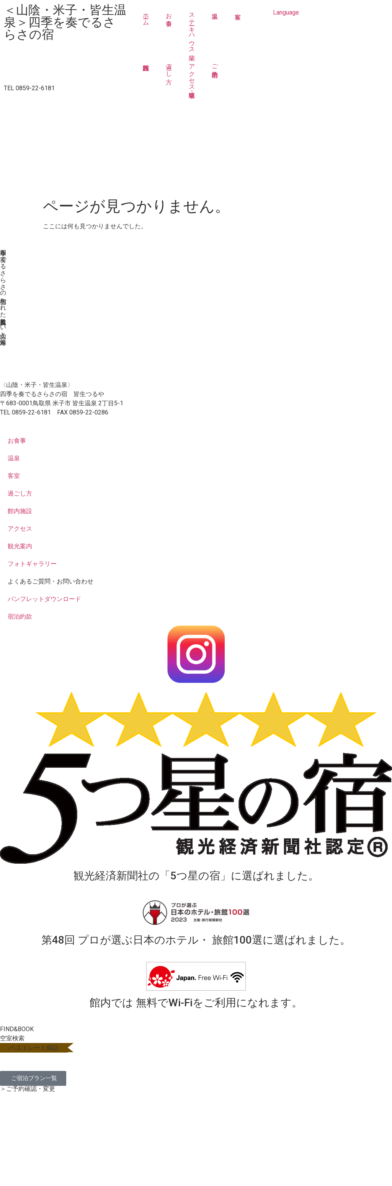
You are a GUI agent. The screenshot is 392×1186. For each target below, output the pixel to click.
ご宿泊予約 (215, 63)
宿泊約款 (20, 616)
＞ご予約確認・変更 (27, 1088)
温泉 (214, 29)
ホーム (146, 16)
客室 (237, 29)
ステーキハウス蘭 (192, 29)
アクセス (20, 528)
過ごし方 (169, 67)
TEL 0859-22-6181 (29, 88)
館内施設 (145, 74)
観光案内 (20, 546)
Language (286, 12)
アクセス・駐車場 (192, 74)
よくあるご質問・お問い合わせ (50, 581)
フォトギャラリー (32, 563)
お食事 (169, 12)
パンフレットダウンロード (44, 599)
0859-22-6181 (31, 412)
